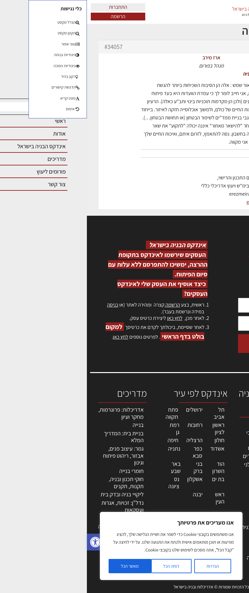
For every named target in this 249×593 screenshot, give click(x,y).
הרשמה (31, 16)
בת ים (131, 479)
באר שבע (89, 467)
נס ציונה (86, 482)
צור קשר (233, 514)
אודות (235, 521)
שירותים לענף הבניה (176, 527)
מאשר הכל (43, 566)
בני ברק (111, 467)
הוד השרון (131, 467)
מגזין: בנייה (230, 528)
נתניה (87, 448)
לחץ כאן (87, 318)
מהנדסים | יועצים (179, 448)
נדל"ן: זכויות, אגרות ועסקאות (36, 506)
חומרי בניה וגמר (181, 495)
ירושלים (107, 409)
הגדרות (126, 566)
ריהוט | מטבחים (181, 503)
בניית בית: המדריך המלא (37, 437)
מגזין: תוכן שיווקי (231, 539)
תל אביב (132, 413)
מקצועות (188, 424)
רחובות (108, 425)
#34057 (27, 47)
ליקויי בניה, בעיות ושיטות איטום (228, 458)
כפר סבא (110, 452)
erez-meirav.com (177, 202)
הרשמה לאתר (227, 500)
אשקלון (107, 479)
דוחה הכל (84, 566)
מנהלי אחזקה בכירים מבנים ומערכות (227, 479)
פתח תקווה (85, 413)
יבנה (111, 494)
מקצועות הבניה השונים (181, 483)
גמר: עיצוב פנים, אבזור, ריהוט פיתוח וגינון (36, 455)
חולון (133, 440)
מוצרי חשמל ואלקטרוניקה (184, 515)
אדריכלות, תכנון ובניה (230, 427)
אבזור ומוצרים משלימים (183, 538)
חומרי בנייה (44, 471)
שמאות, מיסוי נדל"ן (227, 441)
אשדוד (130, 448)
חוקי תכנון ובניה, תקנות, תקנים (39, 482)
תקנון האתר (229, 549)
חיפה (86, 440)
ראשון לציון (131, 428)
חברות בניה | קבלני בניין (177, 468)
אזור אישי (232, 493)
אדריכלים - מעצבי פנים (179, 436)
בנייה (51, 425)
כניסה (25, 304)
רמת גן (87, 428)
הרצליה (108, 440)
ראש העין (132, 497)
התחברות (31, 7)
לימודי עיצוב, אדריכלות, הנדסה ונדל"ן (179, 557)
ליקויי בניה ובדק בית (35, 494)
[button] (8, 542)
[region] (84, 546)
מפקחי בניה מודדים (177, 456)
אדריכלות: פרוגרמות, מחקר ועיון (34, 413)
